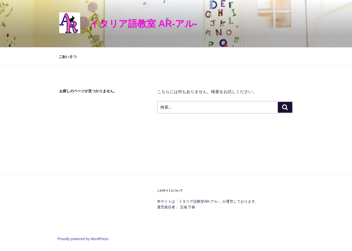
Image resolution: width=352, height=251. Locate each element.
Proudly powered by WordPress (83, 239)
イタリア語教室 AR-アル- (143, 23)
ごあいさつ (67, 57)
